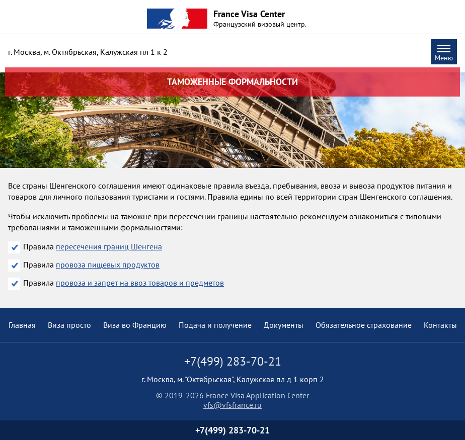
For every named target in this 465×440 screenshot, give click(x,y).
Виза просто (69, 325)
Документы (283, 325)
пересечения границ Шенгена (109, 246)
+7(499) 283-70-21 (232, 430)
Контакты (440, 325)
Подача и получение (215, 325)
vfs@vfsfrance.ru (232, 405)
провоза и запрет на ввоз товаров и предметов (140, 283)
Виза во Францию (135, 325)
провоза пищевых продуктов (108, 264)
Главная (22, 325)
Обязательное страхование (364, 325)
